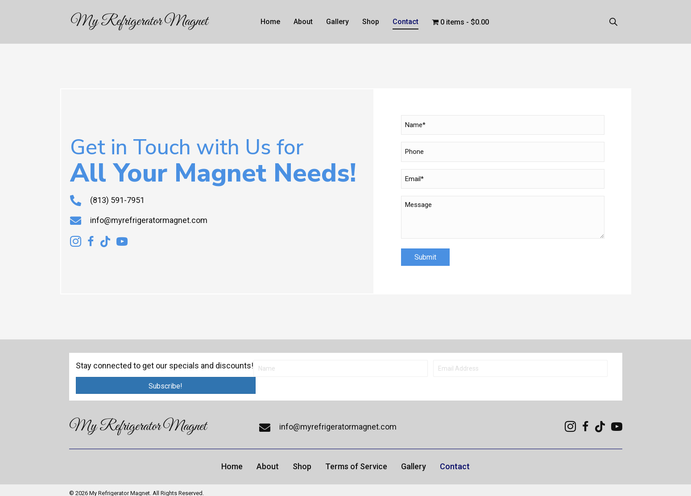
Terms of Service (356, 459)
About (268, 459)
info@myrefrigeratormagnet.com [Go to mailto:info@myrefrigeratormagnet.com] (148, 216)
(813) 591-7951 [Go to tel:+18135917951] (117, 197)
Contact (455, 459)
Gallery (413, 459)
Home (232, 459)
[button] (166, 378)
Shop (302, 459)
